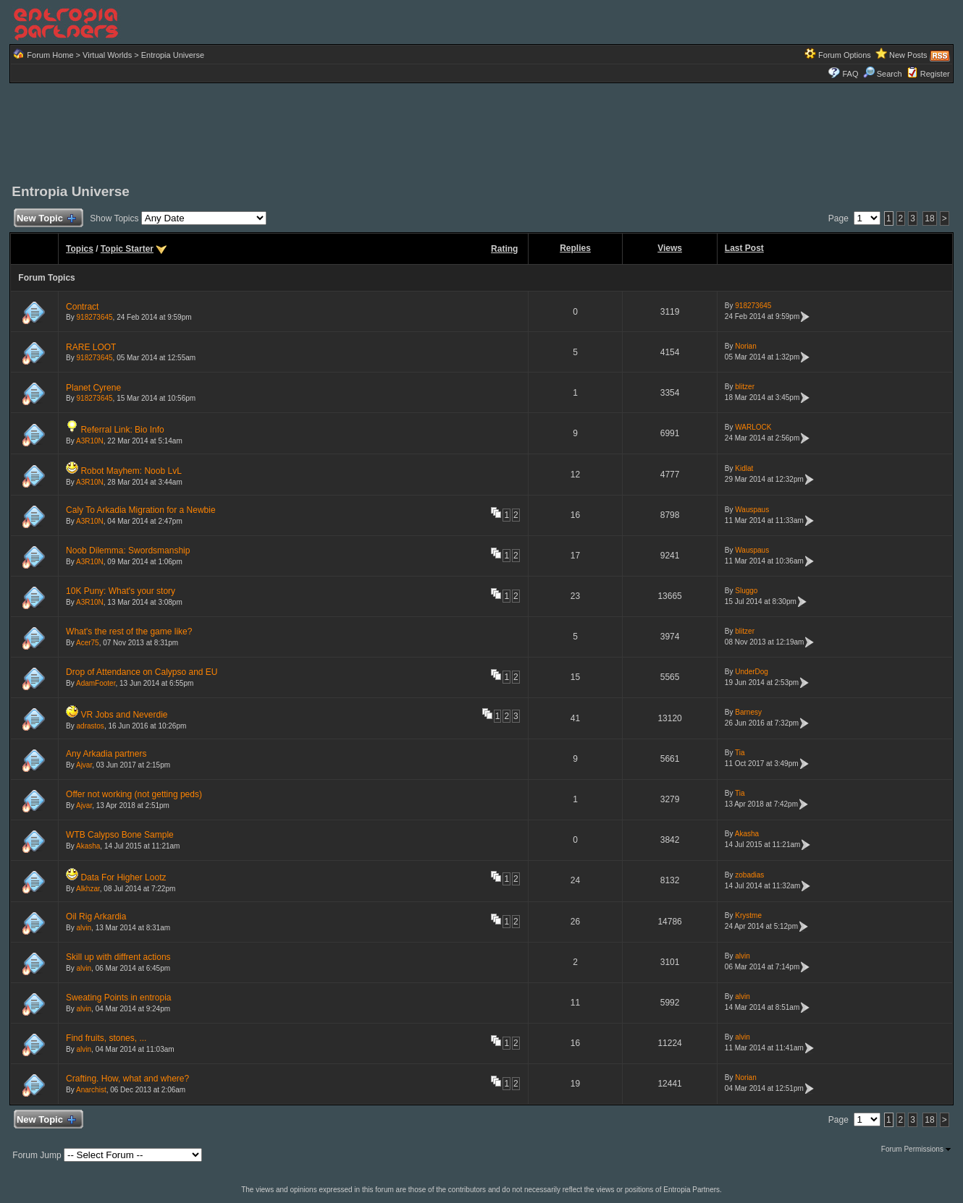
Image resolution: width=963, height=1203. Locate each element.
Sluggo (746, 591)
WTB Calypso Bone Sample (120, 835)
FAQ (850, 73)
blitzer (744, 387)
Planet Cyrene (93, 388)
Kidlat (744, 468)
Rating (504, 249)
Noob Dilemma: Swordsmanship (128, 550)
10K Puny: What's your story (120, 591)
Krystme (748, 915)
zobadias (749, 875)
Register (935, 73)
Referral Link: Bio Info (122, 430)
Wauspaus (752, 510)
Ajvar (84, 765)
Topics (79, 249)
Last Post (744, 248)
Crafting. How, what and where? (127, 1079)
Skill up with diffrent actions (118, 957)
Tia (740, 753)
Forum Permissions (916, 1149)
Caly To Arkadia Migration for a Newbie (141, 510)
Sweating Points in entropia (118, 997)
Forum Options (844, 55)
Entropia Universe (172, 55)
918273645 (95, 317)
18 (929, 218)
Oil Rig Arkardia (96, 916)
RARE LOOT (91, 347)
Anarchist (91, 1090)
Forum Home (50, 55)
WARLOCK (753, 427)
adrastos (90, 726)
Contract (82, 307)
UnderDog (751, 672)
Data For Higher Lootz (123, 877)
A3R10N (90, 441)
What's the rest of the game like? (129, 631)
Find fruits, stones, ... (106, 1038)
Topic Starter (127, 249)
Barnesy (748, 712)
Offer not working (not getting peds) (134, 794)
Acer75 (87, 643)
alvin (84, 928)
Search (882, 73)
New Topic (45, 219)
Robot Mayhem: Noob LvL (130, 471)
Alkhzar (88, 889)
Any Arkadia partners (106, 754)
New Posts (908, 55)
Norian (745, 346)
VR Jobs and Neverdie (123, 715)
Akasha (88, 846)
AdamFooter (95, 683)
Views (669, 248)
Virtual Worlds (107, 55)
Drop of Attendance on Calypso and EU (141, 672)
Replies (575, 248)
